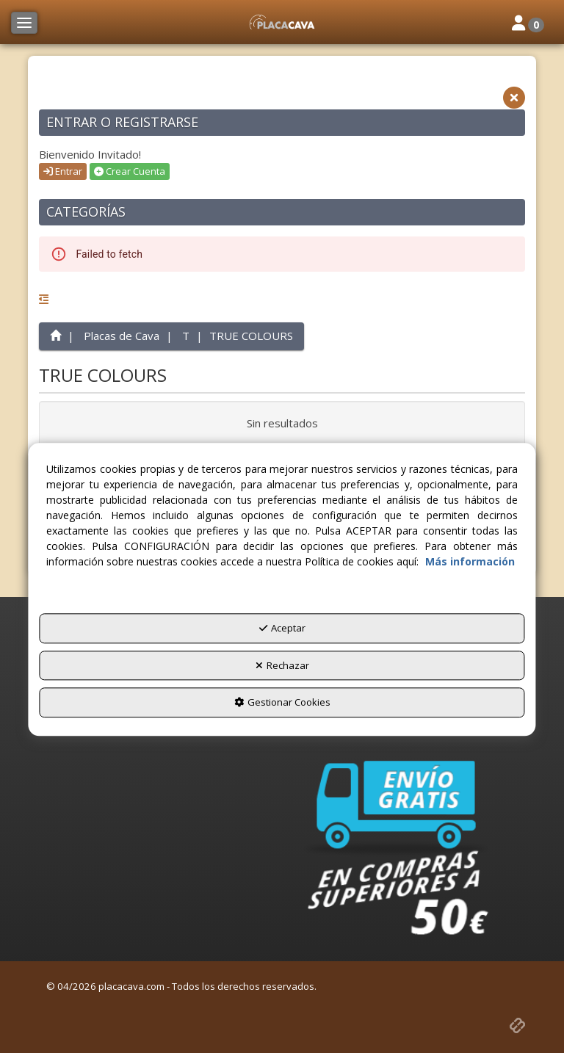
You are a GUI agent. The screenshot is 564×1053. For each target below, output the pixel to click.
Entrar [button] (62, 171)
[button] (282, 22)
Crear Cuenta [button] (129, 171)
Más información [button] (470, 562)
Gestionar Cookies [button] (282, 702)
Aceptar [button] (282, 628)
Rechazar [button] (282, 665)
